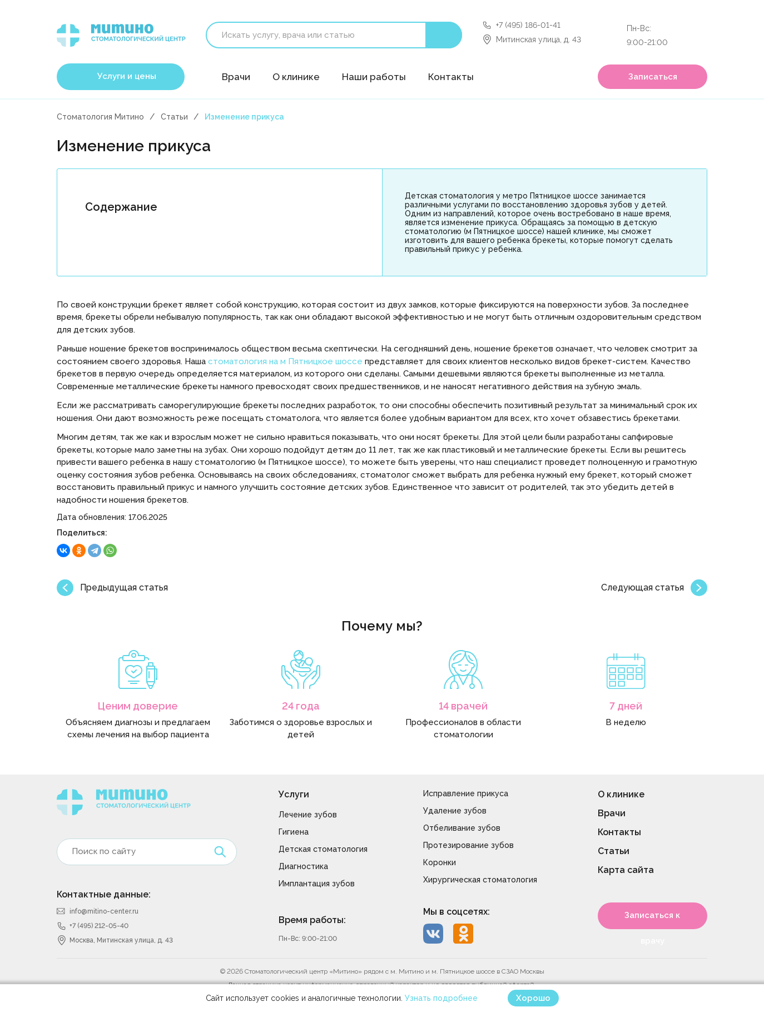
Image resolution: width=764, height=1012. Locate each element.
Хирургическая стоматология (480, 879)
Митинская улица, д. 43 (538, 39)
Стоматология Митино (100, 116)
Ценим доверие (138, 706)
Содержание (121, 207)
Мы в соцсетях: (456, 911)
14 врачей (463, 706)
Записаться (652, 77)
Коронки (439, 862)
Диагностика (303, 866)
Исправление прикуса (465, 793)
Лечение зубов (308, 814)
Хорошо (533, 998)
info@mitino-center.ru (104, 911)
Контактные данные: (104, 894)
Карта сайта (626, 870)
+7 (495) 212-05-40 (99, 926)
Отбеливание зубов (461, 828)
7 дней (625, 706)
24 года (301, 706)
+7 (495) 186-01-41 (528, 25)
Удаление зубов (455, 810)
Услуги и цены (126, 76)
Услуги (294, 794)
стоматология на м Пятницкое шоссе (285, 361)
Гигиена (294, 831)
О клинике (296, 76)
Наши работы (374, 76)
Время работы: (312, 920)
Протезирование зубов (468, 845)
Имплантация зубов (317, 883)
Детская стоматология (323, 849)
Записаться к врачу (652, 919)
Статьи (174, 116)
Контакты (451, 76)
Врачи (236, 76)
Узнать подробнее (441, 998)
